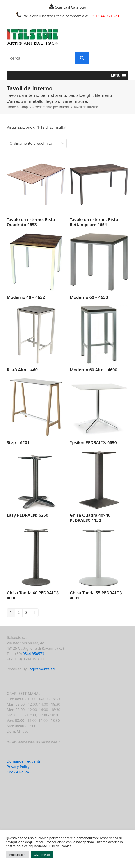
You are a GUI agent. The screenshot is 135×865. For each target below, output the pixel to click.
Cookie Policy (18, 772)
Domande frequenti (23, 761)
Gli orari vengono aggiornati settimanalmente (34, 741)
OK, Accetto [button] (42, 855)
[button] (115, 75)
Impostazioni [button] (17, 855)
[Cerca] (82, 58)
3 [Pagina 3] (26, 612)
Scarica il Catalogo (70, 7)
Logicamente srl (41, 669)
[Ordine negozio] (36, 143)
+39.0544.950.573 (104, 16)
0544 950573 (33, 653)
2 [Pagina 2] (19, 612)
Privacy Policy (18, 766)
